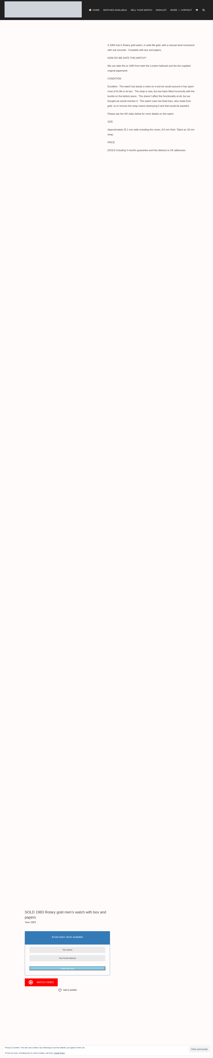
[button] (204, 10)
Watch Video (45, 982)
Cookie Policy (59, 1053)
